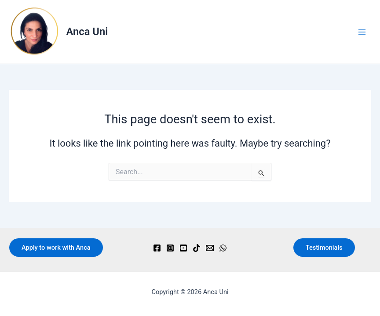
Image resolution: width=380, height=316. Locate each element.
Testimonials (324, 247)
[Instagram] (170, 248)
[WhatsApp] (223, 248)
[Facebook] (157, 248)
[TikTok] (197, 248)
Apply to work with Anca (56, 247)
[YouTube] (183, 248)
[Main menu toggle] (362, 32)
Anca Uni (87, 31)
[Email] (210, 248)
